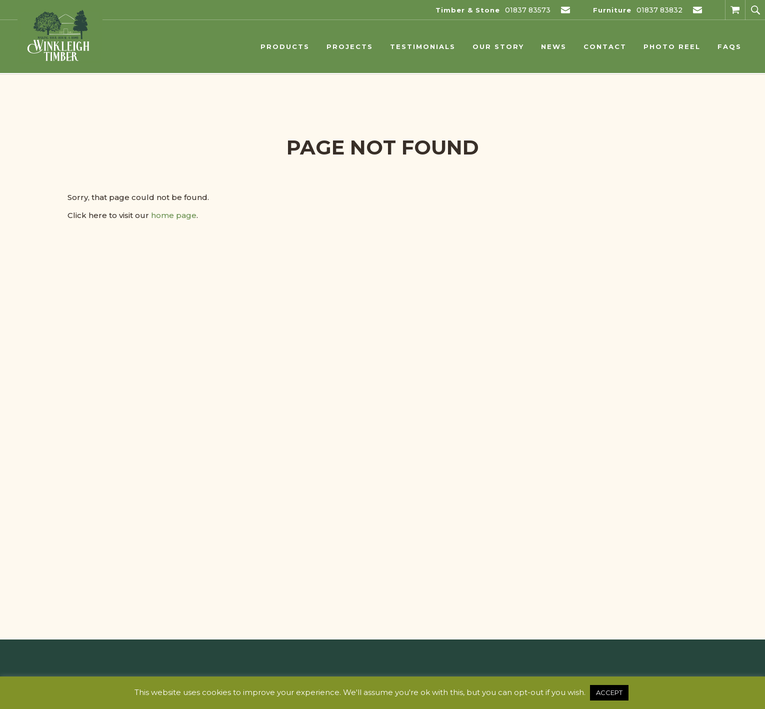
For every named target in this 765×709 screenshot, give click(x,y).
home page (173, 215)
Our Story (498, 46)
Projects (349, 46)
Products (285, 46)
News (553, 46)
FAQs (730, 46)
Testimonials (423, 46)
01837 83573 (527, 10)
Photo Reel (672, 46)
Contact (605, 46)
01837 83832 (659, 10)
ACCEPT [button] (609, 692)
